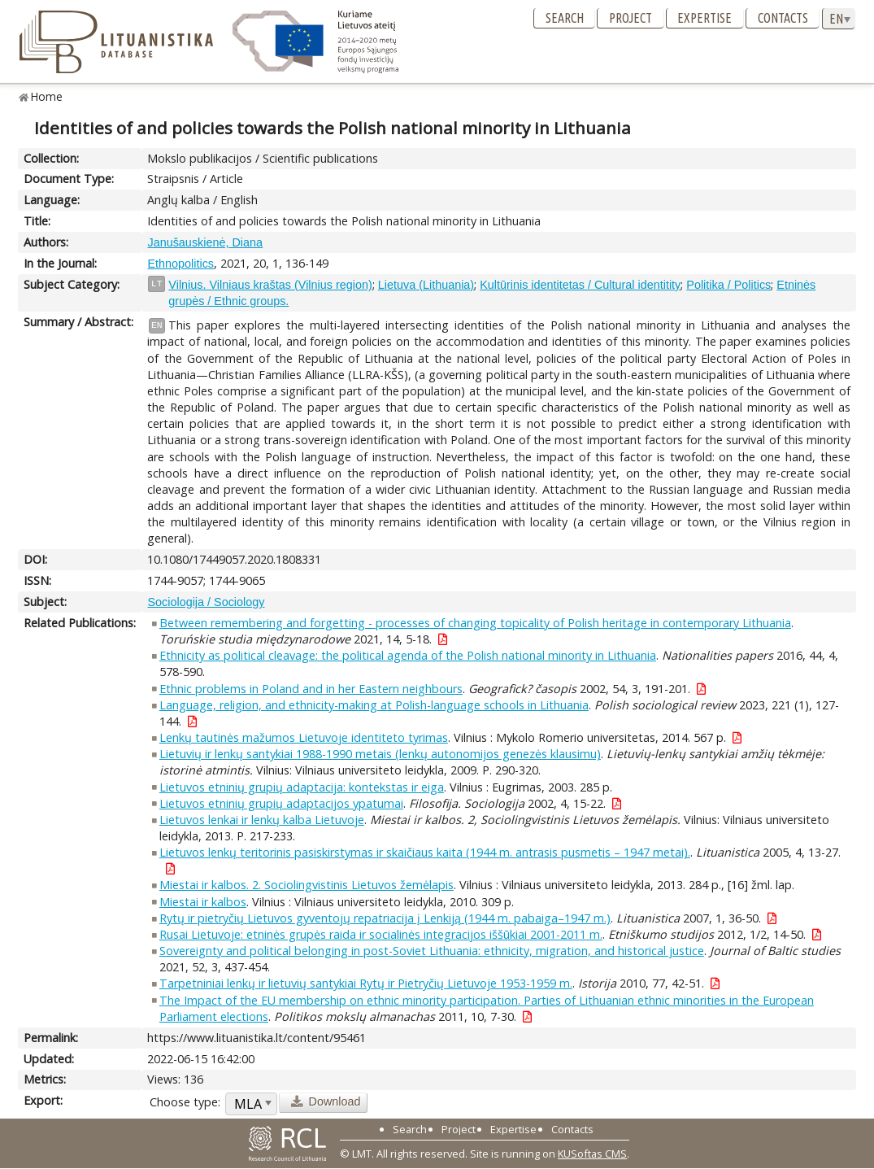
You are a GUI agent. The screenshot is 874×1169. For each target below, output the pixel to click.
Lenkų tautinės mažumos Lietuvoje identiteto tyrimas (303, 737)
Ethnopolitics (180, 263)
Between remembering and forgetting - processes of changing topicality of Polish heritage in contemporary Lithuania (475, 622)
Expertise (704, 18)
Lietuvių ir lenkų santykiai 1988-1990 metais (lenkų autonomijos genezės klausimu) (380, 753)
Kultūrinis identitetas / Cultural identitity (580, 284)
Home (47, 96)
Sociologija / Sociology (205, 601)
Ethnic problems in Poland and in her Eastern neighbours (311, 688)
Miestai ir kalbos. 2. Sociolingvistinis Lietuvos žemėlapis (306, 884)
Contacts (783, 18)
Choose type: (185, 1102)
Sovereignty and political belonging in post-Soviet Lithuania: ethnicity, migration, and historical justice (431, 950)
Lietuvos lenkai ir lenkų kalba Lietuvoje (261, 819)
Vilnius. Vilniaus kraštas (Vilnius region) (270, 284)
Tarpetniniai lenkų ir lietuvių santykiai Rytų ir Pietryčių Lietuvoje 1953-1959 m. (365, 983)
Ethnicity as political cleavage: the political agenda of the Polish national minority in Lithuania (407, 655)
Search (565, 18)
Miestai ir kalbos (202, 901)
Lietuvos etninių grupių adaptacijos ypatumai (281, 803)
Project (630, 18)
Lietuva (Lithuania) (426, 284)
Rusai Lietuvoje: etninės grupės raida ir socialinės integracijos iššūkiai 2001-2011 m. (380, 934)
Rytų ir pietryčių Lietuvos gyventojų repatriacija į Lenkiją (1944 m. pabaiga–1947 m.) (385, 918)
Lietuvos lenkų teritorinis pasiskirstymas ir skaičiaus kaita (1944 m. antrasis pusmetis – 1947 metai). (424, 852)
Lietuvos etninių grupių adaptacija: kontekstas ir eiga (301, 787)
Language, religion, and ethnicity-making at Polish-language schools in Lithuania (374, 705)
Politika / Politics (728, 284)
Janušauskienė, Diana (205, 242)
